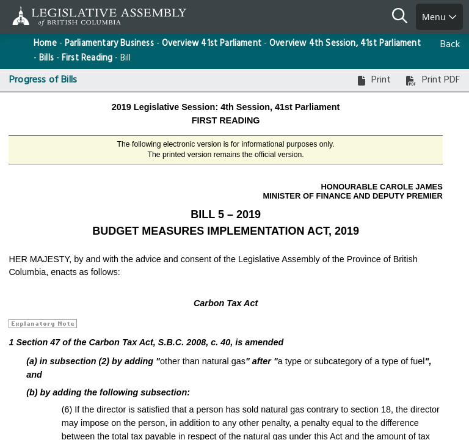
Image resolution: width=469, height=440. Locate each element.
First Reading (87, 58)
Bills (46, 58)
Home (45, 44)
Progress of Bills (43, 80)
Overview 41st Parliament (211, 44)
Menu (439, 17)
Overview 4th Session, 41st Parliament (345, 44)
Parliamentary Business (109, 44)
